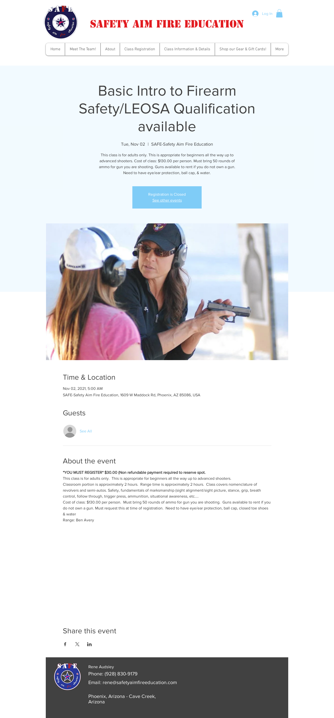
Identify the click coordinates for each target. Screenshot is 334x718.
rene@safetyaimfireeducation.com (140, 682)
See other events (167, 200)
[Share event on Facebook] (65, 644)
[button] (279, 13)
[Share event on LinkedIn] (89, 644)
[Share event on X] (77, 644)
